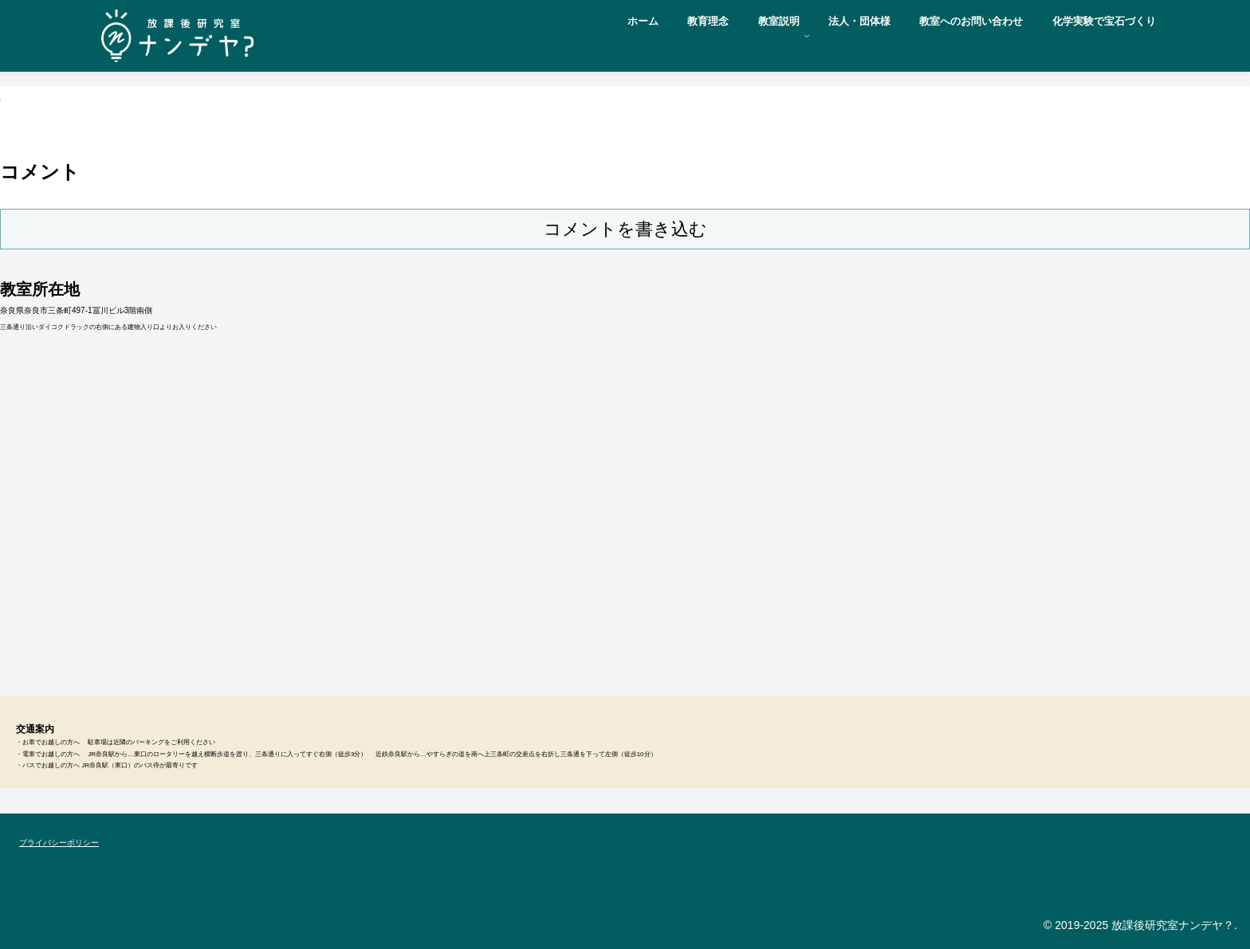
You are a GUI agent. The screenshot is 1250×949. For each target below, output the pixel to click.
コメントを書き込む (625, 229)
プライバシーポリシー (59, 842)
